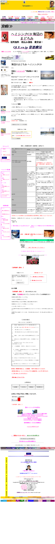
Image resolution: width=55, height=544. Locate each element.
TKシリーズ (24, 488)
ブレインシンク (24, 486)
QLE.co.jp (28, 455)
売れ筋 (4, 148)
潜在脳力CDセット (5, 214)
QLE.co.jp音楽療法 (5, 159)
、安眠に (42, 11)
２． (32, 435)
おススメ (4, 151)
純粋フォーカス (6, 228)
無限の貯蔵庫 (5, 219)
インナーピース (24, 487)
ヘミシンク (20, 71)
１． (18, 435)
